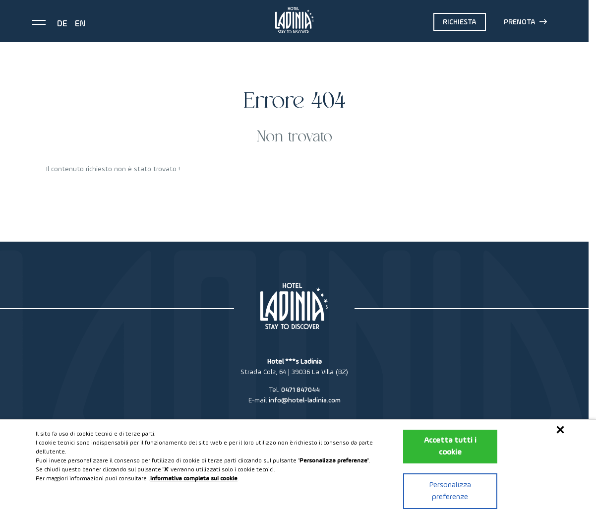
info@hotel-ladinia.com (305, 400)
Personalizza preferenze (450, 491)
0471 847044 (300, 390)
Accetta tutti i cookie (450, 446)
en (80, 23)
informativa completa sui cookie (194, 479)
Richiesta (460, 22)
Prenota (525, 22)
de (62, 23)
